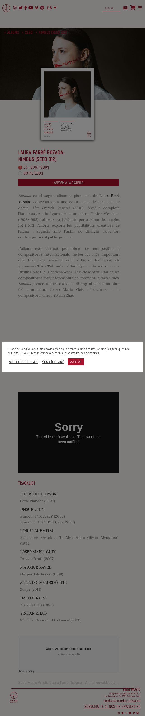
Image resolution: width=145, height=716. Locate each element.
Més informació (53, 362)
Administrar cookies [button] (23, 362)
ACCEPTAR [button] (75, 362)
